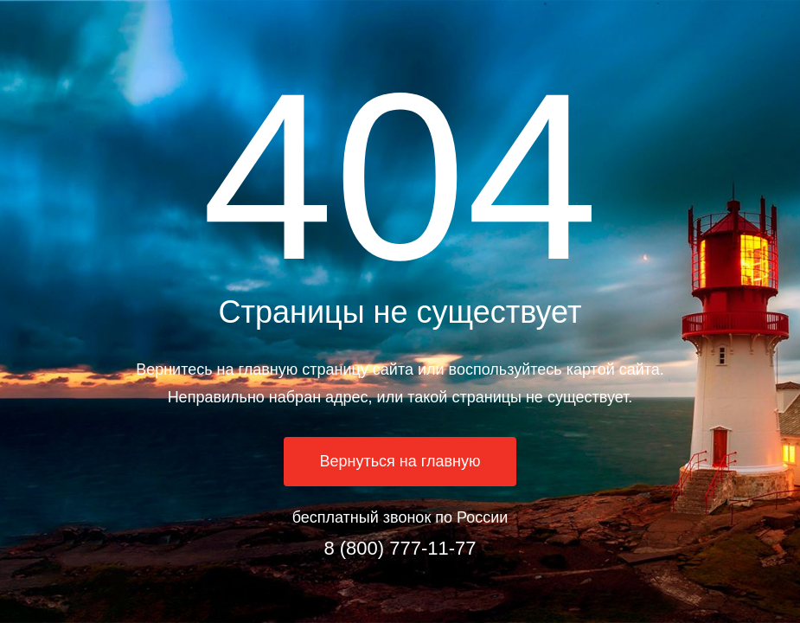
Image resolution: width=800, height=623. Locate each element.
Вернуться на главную (400, 461)
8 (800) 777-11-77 (399, 548)
